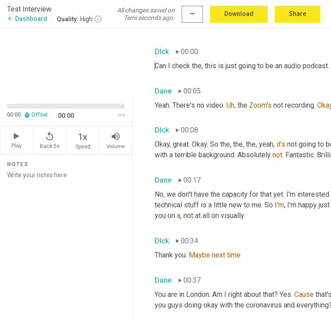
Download (238, 13)
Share (297, 13)
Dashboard (27, 18)
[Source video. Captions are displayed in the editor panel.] (66, 61)
